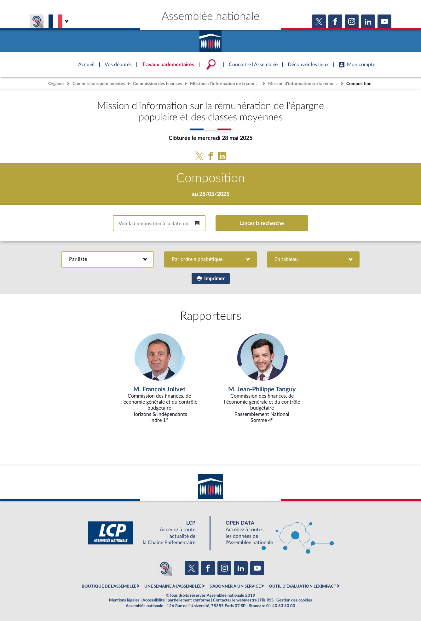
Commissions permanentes (98, 83)
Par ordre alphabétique (210, 259)
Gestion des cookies (294, 600)
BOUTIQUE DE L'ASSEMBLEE (109, 586)
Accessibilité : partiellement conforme (176, 600)
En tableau (313, 259)
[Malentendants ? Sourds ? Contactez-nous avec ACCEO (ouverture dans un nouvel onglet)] (164, 568)
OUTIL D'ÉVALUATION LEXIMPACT (302, 586)
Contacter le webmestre (235, 600)
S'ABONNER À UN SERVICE (235, 586)
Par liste (108, 259)
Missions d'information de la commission (225, 83)
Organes (56, 83)
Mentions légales (124, 600)
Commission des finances (157, 83)
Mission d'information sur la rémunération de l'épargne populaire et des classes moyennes (303, 83)
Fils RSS (267, 600)
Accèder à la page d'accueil (210, 38)
